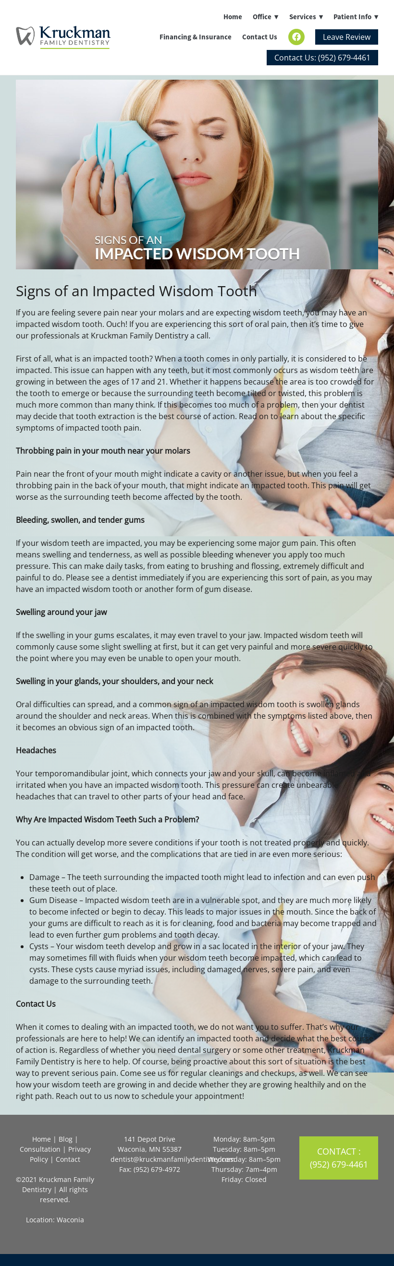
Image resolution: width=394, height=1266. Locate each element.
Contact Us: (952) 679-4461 (322, 57)
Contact (68, 1159)
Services (306, 17)
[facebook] (296, 37)
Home (232, 17)
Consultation (40, 1149)
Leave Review (346, 37)
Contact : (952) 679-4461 (339, 1157)
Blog (66, 1139)
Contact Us (259, 37)
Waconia (70, 1219)
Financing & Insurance (196, 37)
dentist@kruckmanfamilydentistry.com (173, 1159)
